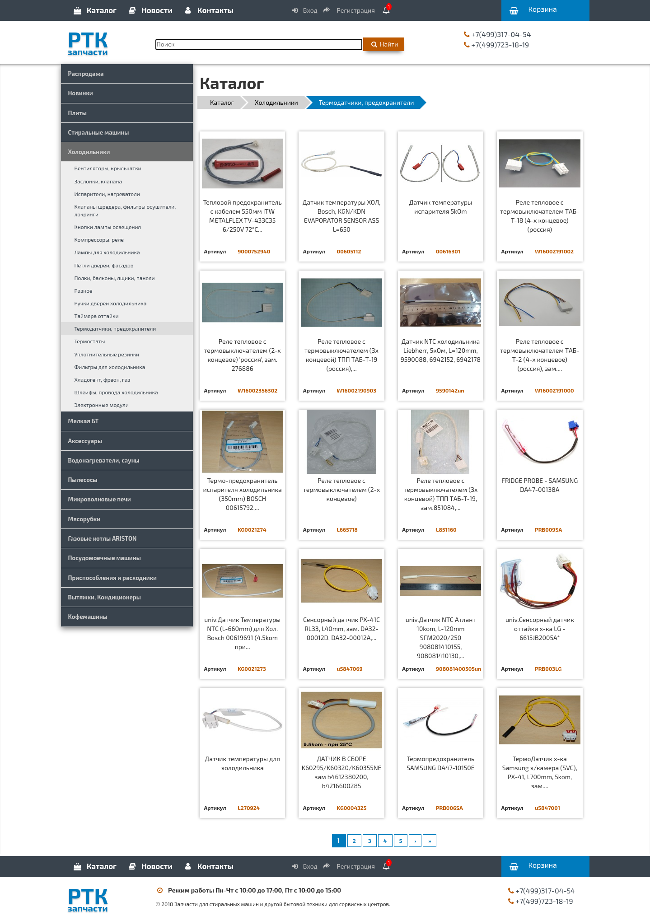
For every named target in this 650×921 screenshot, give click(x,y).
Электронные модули (102, 405)
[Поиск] (259, 44)
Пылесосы (83, 479)
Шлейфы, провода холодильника (116, 392)
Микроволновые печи (99, 499)
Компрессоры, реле (99, 239)
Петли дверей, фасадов (104, 265)
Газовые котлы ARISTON (102, 538)
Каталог (94, 9)
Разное (84, 290)
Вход (304, 10)
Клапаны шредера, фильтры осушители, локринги (125, 210)
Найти (383, 44)
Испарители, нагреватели (107, 194)
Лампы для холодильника (107, 252)
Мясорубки (84, 519)
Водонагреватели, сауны (104, 460)
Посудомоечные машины (104, 557)
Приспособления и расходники (112, 577)
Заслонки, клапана (98, 181)
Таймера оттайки (97, 316)
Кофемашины (88, 616)
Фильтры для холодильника (110, 367)
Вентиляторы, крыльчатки (108, 168)
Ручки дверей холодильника (111, 303)
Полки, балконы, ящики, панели (115, 278)
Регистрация (349, 10)
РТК (105, 40)
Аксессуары (85, 440)
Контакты (208, 9)
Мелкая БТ (83, 421)
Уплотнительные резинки (107, 354)
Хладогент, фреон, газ (103, 379)
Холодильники (89, 151)
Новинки (80, 93)
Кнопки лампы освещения (108, 227)
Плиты (77, 113)
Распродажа (86, 73)
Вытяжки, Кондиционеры (104, 597)
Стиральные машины (98, 132)
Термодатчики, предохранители (115, 328)
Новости (150, 9)
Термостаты (90, 341)
